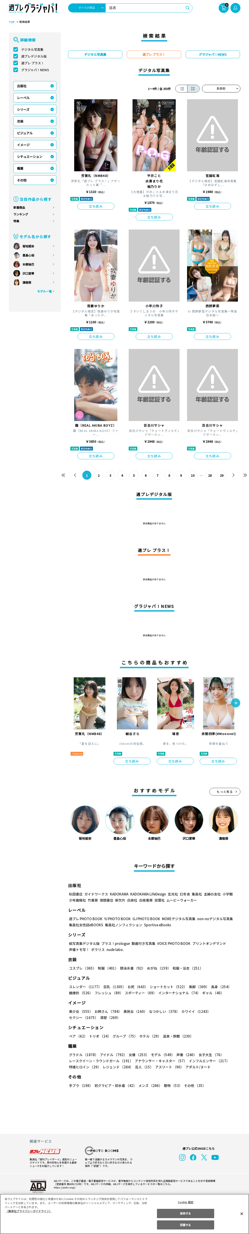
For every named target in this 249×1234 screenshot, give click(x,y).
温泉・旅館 (178, 1036)
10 (192, 475)
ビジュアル (25, 133)
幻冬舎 (185, 894)
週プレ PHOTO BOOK (85, 918)
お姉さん (108, 1011)
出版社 (21, 86)
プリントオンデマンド (209, 943)
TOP (12, 22)
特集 (16, 221)
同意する (185, 1225)
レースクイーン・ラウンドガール (101, 1060)
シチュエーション (29, 156)
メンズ (150, 1085)
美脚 (199, 986)
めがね (159, 968)
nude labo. (115, 949)
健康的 (81, 992)
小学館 (228, 894)
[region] (124, 1214)
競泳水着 (132, 968)
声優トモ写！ (79, 949)
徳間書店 (106, 900)
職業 (20, 168)
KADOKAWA (119, 894)
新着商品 (19, 207)
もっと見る (225, 791)
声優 (186, 1054)
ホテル (150, 1036)
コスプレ (82, 968)
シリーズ (23, 109)
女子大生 (211, 1054)
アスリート (169, 1067)
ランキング (20, 214)
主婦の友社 (212, 894)
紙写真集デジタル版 (84, 943)
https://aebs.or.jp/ (65, 1187)
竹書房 (93, 900)
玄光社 (173, 894)
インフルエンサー (209, 1060)
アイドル (113, 1054)
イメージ (23, 145)
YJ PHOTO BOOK (117, 918)
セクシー (83, 1017)
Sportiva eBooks (157, 924)
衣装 (20, 121)
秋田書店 (76, 894)
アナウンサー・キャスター (161, 1060)
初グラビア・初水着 (116, 1085)
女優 (139, 1054)
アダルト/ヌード (198, 1067)
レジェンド (118, 1067)
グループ (125, 1036)
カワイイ (196, 1011)
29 (221, 475)
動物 (173, 1085)
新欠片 (120, 900)
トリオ (100, 1036)
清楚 (110, 1017)
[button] (235, 703)
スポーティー (141, 992)
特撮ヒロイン (85, 1067)
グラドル (83, 1054)
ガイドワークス (96, 894)
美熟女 (135, 1011)
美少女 (81, 1011)
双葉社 (159, 900)
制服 (108, 968)
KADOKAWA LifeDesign (148, 894)
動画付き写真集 (143, 943)
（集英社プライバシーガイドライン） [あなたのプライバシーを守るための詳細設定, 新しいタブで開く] (29, 1211)
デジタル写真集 (32, 49)
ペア (78, 1036)
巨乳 (114, 986)
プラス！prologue (115, 943)
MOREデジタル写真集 (178, 918)
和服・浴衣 (188, 968)
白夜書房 (146, 900)
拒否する (185, 1213)
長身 (221, 986)
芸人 (144, 1067)
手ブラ (81, 1085)
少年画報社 (77, 900)
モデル (163, 1054)
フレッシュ (109, 992)
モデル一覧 (44, 291)
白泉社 (132, 900)
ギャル (213, 992)
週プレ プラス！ (32, 63)
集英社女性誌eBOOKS (86, 924)
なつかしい (164, 1011)
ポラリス (98, 949)
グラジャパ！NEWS (35, 70)
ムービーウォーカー (181, 900)
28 (210, 475)
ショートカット (168, 986)
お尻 (138, 986)
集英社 (197, 894)
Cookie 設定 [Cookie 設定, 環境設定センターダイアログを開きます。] (185, 1202)
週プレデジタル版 (34, 56)
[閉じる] (242, 1214)
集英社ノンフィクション (123, 924)
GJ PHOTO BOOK (146, 918)
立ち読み (96, 206)
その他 (21, 180)
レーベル (23, 97)
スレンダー (85, 986)
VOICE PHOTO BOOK (173, 943)
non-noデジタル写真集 (215, 918)
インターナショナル (179, 992)
